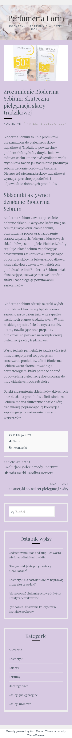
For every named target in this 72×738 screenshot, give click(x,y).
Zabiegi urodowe (20, 704)
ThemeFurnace (36, 735)
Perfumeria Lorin (36, 18)
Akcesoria (15, 650)
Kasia (16, 441)
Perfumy (14, 677)
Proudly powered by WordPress (24, 731)
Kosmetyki (13, 123)
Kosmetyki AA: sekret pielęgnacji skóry (36, 486)
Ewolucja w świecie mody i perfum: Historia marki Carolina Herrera (36, 467)
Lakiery (14, 668)
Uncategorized (18, 686)
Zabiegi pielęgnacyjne (23, 695)
